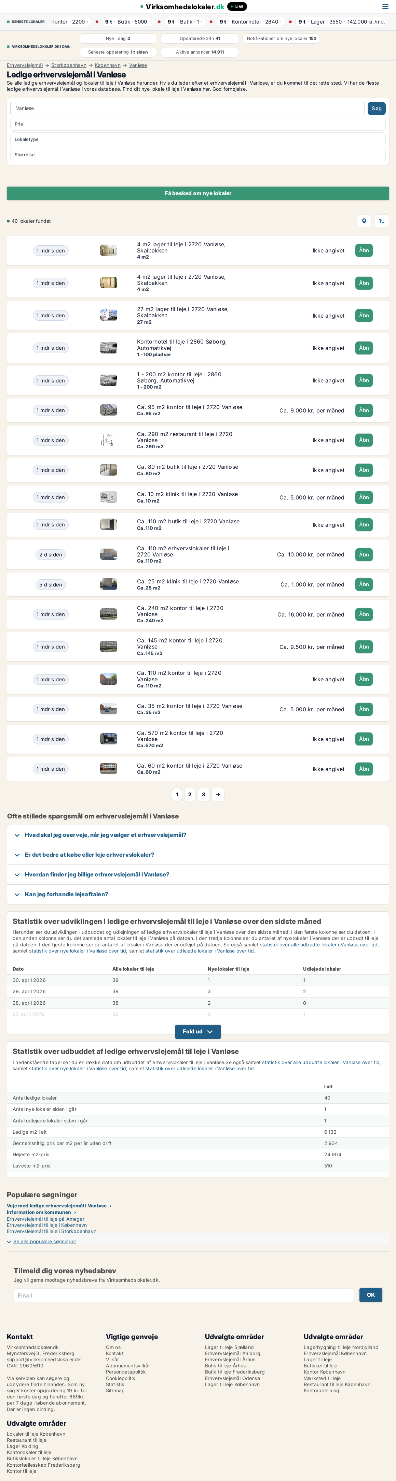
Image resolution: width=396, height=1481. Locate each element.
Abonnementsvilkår (128, 1365)
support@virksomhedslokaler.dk (44, 1359)
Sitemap (115, 1390)
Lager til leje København (232, 1384)
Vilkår (112, 1359)
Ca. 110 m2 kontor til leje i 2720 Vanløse (179, 675)
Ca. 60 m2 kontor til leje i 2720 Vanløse (189, 765)
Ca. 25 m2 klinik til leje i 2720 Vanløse (188, 581)
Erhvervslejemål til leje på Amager (45, 1219)
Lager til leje (318, 1359)
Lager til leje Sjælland (229, 1347)
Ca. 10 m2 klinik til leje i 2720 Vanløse (187, 494)
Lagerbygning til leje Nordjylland (341, 1347)
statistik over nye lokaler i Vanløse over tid (77, 951)
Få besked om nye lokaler (198, 193)
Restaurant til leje (26, 1440)
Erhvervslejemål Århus (230, 1359)
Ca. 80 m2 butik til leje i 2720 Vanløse (187, 466)
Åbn (364, 250)
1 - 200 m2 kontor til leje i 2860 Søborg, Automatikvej (179, 377)
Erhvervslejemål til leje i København (47, 1225)
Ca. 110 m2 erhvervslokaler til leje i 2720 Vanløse (183, 551)
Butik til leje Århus (225, 1365)
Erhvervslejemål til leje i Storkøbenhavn (51, 1231)
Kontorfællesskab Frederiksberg (43, 1465)
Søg (377, 108)
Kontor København (324, 1372)
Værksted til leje (322, 1378)
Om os (113, 1347)
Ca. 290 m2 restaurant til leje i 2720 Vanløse (184, 437)
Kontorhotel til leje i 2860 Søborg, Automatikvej (182, 344)
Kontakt (114, 1353)
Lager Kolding (23, 1446)
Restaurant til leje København (337, 1384)
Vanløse (138, 65)
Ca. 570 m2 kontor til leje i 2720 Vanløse (180, 735)
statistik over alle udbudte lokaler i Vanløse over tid (319, 944)
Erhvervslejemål (25, 65)
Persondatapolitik (126, 1372)
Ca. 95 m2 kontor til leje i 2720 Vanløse (189, 407)
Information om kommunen (39, 1212)
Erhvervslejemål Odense (232, 1378)
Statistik (115, 1384)
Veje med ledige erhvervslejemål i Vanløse (57, 1205)
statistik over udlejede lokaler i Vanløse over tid (200, 951)
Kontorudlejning (321, 1390)
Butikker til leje (320, 1365)
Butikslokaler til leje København (42, 1458)
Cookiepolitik (121, 1378)
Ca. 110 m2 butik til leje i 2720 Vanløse (188, 521)
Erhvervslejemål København (335, 1353)
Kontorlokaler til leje (29, 1452)
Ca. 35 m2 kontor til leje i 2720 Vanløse (189, 705)
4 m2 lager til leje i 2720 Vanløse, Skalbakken (181, 247)
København (108, 65)
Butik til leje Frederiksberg (235, 1372)
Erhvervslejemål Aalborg (233, 1353)
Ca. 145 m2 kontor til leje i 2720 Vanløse (179, 643)
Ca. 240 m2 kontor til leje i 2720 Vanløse (180, 611)
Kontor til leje (21, 1471)
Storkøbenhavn (68, 65)
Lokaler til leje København (36, 1434)
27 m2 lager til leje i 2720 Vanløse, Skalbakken (183, 312)
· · (68, 21)
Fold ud (193, 1031)
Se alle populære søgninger (44, 1241)
